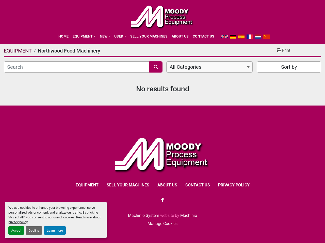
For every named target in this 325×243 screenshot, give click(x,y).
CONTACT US (203, 36)
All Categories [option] (185, 67)
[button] (84, 36)
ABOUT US (180, 36)
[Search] (76, 67)
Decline (33, 230)
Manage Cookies (162, 223)
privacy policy (17, 222)
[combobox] (209, 67)
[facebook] (162, 200)
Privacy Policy (234, 185)
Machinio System (143, 215)
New (103, 36)
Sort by (289, 67)
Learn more (55, 230)
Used (118, 36)
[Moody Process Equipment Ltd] (162, 154)
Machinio (188, 215)
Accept (16, 230)
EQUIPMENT (83, 36)
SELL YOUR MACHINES (149, 36)
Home (63, 36)
